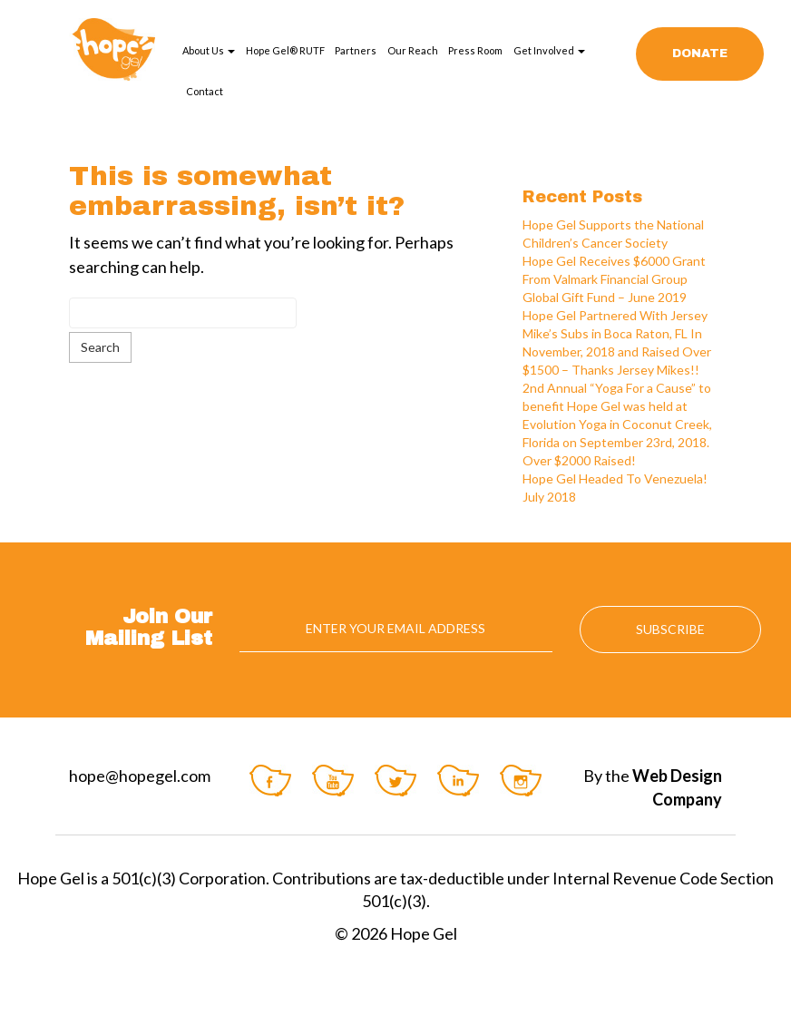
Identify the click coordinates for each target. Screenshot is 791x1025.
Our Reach (412, 50)
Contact (204, 91)
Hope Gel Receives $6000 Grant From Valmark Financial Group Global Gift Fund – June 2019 (614, 279)
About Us (208, 50)
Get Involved (549, 50)
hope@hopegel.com (139, 776)
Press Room (475, 50)
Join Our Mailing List (148, 627)
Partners (355, 50)
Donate (700, 53)
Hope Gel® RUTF (285, 50)
